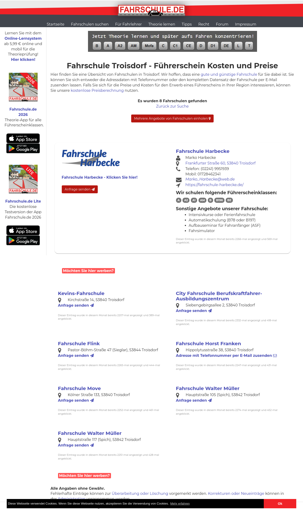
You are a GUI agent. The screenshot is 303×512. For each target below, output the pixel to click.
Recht (203, 24)
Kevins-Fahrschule (81, 293)
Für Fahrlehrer (128, 24)
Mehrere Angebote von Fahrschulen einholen (172, 118)
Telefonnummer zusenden (226, 355)
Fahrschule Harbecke (203, 151)
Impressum (245, 24)
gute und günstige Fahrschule (229, 74)
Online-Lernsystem (23, 38)
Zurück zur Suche (172, 106)
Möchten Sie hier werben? (88, 271)
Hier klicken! (23, 59)
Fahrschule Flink (79, 343)
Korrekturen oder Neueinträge (236, 493)
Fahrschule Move (79, 388)
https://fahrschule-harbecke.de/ (215, 185)
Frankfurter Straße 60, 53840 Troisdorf (221, 163)
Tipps (187, 24)
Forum (222, 24)
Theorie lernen (161, 24)
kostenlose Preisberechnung (97, 90)
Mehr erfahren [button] (180, 503)
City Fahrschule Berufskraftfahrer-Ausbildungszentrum (219, 296)
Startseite (55, 24)
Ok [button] (280, 503)
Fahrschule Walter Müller (208, 388)
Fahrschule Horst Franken (208, 343)
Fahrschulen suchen (89, 24)
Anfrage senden (80, 189)
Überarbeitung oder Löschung (140, 493)
